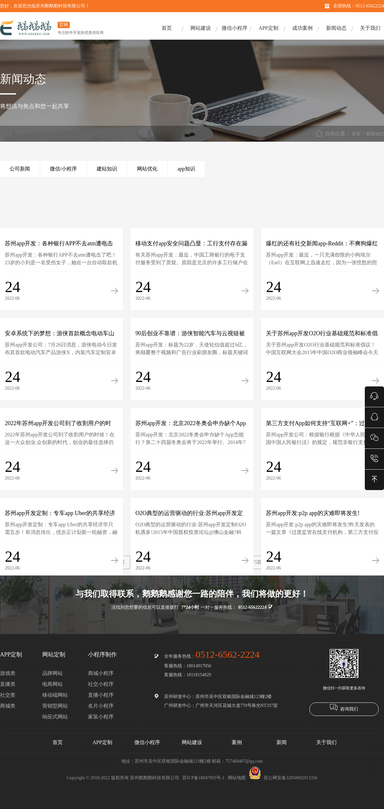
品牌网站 (52, 673)
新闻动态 (336, 28)
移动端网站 (55, 695)
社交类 (7, 695)
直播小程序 (101, 695)
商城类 (7, 706)
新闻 (281, 742)
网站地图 (237, 777)
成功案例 (302, 28)
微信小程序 (234, 28)
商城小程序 (101, 673)
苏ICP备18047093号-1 (203, 777)
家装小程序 (101, 716)
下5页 (255, 562)
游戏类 (7, 673)
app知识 (186, 168)
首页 (167, 28)
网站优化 (147, 168)
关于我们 (370, 28)
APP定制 (268, 28)
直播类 (7, 684)
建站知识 (107, 168)
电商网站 (52, 684)
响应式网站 (55, 716)
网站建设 (200, 28)
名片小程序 (101, 706)
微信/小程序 (63, 168)
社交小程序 (101, 684)
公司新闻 (20, 168)
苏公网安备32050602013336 (283, 777)
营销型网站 (55, 706)
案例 (237, 742)
